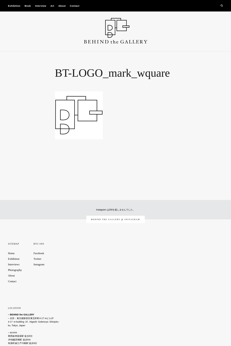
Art (52, 5)
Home (11, 253)
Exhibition (14, 5)
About (62, 5)
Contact (74, 5)
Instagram (39, 264)
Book (28, 5)
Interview (40, 5)
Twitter (37, 258)
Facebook (39, 253)
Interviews (13, 264)
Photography (15, 270)
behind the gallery (106, 219)
